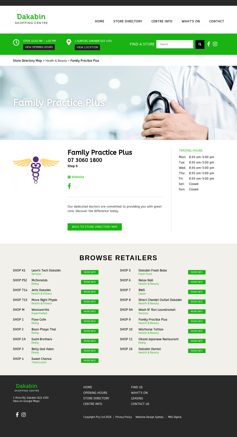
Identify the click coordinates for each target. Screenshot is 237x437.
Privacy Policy (124, 417)
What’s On (191, 21)
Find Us (137, 387)
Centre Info (161, 21)
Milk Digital (175, 417)
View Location (87, 47)
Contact (216, 21)
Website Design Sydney (149, 417)
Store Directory (128, 21)
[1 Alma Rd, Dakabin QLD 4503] (69, 42)
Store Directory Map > (29, 60)
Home (99, 21)
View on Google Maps (26, 401)
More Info (90, 272)
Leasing (137, 398)
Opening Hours (95, 393)
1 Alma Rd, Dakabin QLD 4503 (93, 41)
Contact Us (140, 404)
